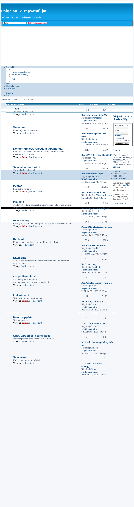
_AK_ (94, 157)
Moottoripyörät (23, 317)
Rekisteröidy (120, 119)
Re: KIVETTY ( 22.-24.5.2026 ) (96, 155)
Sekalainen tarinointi (26, 167)
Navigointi (19, 257)
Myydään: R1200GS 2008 (94, 323)
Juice (93, 285)
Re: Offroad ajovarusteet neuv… (93, 135)
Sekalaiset (20, 357)
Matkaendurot (15, 104)
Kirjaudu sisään (121, 116)
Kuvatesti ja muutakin (92, 301)
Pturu (93, 304)
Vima (93, 369)
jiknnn (94, 139)
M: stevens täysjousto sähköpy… (91, 365)
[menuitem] (21, 72)
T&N (16, 108)
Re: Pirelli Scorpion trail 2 (94, 245)
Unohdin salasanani (119, 137)
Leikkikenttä (21, 295)
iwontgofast (96, 117)
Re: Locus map (88, 264)
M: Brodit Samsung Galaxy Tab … (97, 343)
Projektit (18, 201)
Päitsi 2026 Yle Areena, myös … (97, 227)
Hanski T (95, 248)
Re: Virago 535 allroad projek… (97, 208)
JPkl (93, 195)
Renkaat (18, 239)
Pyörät (17, 185)
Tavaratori (12, 313)
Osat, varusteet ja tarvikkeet (31, 335)
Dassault (95, 211)
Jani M (94, 347)
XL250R (95, 176)
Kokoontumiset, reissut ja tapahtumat (38, 148)
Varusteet (19, 127)
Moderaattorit (27, 114)
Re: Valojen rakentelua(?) (94, 115)
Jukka (25, 157)
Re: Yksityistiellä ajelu (92, 173)
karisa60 (95, 326)
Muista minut (123, 141)
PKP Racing (21, 220)
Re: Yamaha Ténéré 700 (93, 192)
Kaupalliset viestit (25, 276)
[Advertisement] (67, 45)
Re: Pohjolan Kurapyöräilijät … (97, 282)
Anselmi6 (95, 267)
